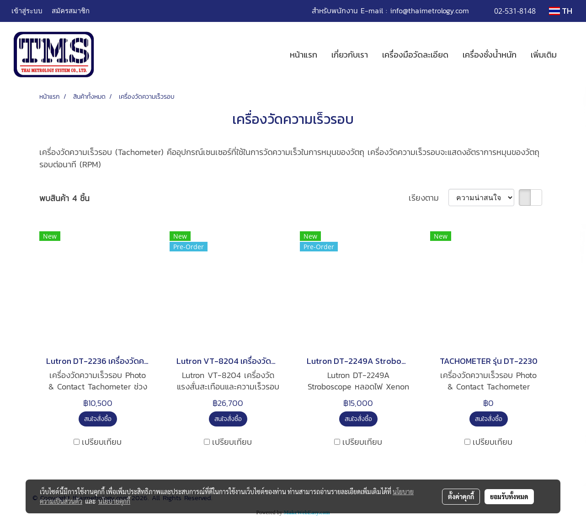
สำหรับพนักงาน (335, 10)
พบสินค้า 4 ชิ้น (64, 198)
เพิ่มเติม (544, 54)
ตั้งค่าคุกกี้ (461, 496)
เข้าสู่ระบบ (27, 10)
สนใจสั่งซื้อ (98, 419)
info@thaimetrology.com (429, 10)
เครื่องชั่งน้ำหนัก (490, 54)
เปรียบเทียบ (102, 442)
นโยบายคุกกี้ (114, 501)
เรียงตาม (428, 198)
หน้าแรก (303, 54)
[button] (571, 55)
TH (560, 11)
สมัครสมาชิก (71, 10)
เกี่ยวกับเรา (349, 54)
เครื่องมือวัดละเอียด (415, 54)
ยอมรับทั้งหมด (509, 496)
